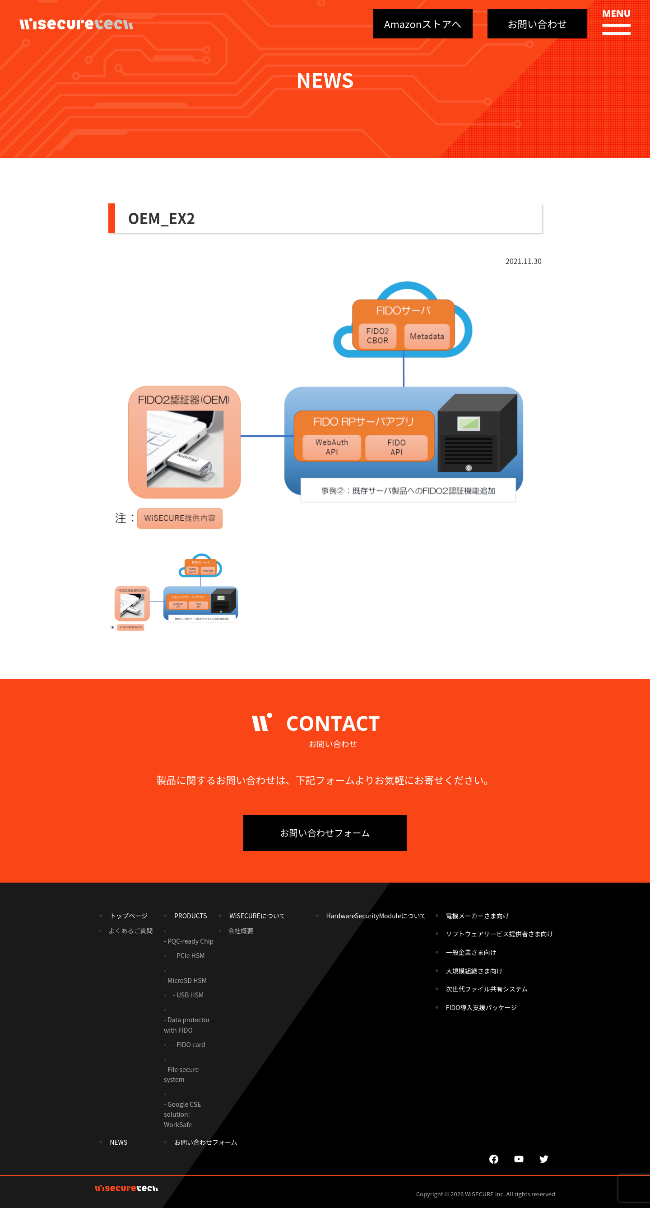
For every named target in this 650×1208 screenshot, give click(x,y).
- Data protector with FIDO (187, 1024)
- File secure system (181, 1074)
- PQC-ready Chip (189, 940)
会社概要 (240, 930)
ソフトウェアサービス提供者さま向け (499, 933)
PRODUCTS (190, 915)
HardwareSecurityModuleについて (376, 915)
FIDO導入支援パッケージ (481, 1007)
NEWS (118, 1142)
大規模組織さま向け (474, 970)
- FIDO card (189, 1044)
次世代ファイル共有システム (487, 988)
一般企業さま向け (471, 952)
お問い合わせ (537, 23)
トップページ (129, 915)
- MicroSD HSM (185, 980)
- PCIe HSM (189, 955)
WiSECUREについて (257, 915)
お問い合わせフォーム (325, 832)
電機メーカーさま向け (477, 915)
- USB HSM (188, 994)
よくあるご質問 (130, 930)
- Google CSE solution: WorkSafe (182, 1114)
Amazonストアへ (422, 23)
